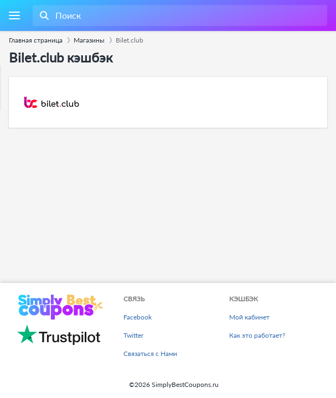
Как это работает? (257, 335)
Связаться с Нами (150, 353)
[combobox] (179, 15)
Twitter (133, 335)
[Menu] (14, 15)
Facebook (137, 317)
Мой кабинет (249, 317)
